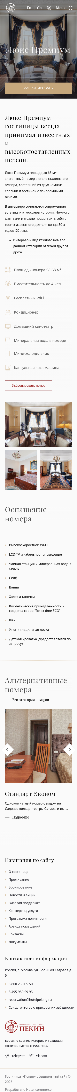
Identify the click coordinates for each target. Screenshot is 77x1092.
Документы (18, 942)
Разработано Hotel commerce (28, 1089)
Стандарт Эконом (30, 793)
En (29, 8)
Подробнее (20, 817)
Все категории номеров (30, 700)
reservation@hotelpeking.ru (30, 999)
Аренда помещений (24, 926)
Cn (39, 8)
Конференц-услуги (23, 910)
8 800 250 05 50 (21, 984)
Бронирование (20, 887)
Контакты (16, 934)
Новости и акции (22, 895)
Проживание (19, 879)
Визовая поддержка (24, 903)
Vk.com (41, 1056)
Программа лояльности (28, 918)
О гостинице (18, 871)
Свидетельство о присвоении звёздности (41, 1007)
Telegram (18, 1056)
